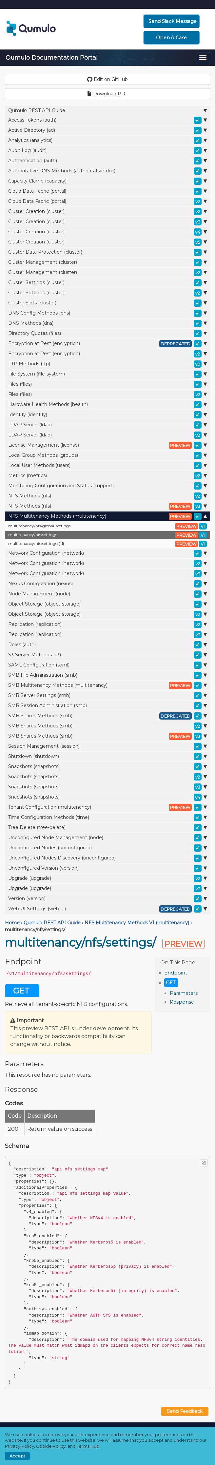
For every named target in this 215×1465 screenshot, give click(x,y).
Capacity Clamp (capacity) (107, 181)
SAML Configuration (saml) (107, 665)
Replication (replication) (107, 624)
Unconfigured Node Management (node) (107, 837)
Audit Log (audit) (107, 150)
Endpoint (175, 973)
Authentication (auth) (107, 160)
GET (171, 983)
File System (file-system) (107, 374)
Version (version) (107, 898)
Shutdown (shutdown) (107, 756)
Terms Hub (88, 1446)
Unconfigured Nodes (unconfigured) (107, 848)
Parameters (184, 993)
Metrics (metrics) (107, 475)
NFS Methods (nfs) (107, 496)
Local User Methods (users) (107, 465)
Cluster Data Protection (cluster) (107, 252)
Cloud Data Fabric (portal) (107, 191)
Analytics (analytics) (107, 140)
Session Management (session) (107, 746)
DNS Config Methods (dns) (107, 313)
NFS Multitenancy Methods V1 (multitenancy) (137, 923)
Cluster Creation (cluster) (107, 211)
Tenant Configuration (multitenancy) (107, 807)
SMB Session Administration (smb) (107, 705)
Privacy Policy (19, 1446)
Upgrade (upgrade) (107, 878)
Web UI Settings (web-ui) (107, 909)
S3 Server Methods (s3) (107, 655)
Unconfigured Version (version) (107, 868)
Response (182, 1002)
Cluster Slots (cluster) (107, 303)
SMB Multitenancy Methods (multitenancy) (107, 685)
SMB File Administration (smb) (107, 675)
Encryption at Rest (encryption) (107, 343)
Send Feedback (185, 1411)
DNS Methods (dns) (107, 323)
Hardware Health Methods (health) (107, 404)
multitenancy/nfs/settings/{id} (107, 544)
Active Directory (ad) (107, 130)
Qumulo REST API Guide (107, 110)
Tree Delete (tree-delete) (107, 827)
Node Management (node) (107, 594)
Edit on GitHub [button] (107, 79)
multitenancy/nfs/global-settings (107, 526)
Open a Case (171, 38)
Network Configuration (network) (107, 553)
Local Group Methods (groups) (107, 455)
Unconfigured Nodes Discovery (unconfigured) (107, 858)
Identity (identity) (107, 414)
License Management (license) (107, 445)
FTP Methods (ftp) (107, 364)
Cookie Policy (51, 1446)
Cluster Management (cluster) (107, 262)
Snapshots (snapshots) (107, 766)
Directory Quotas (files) (107, 333)
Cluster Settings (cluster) (107, 282)
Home (12, 923)
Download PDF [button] (107, 94)
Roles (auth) (107, 644)
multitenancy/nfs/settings (107, 535)
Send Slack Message (172, 21)
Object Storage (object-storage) (107, 604)
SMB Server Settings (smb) (107, 695)
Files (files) (107, 384)
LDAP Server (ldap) (107, 425)
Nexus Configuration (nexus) (107, 584)
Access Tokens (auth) (107, 120)
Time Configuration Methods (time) (107, 817)
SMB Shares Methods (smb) (107, 716)
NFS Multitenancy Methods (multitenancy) (107, 516)
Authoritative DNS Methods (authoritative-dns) (107, 171)
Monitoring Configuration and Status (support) (107, 486)
